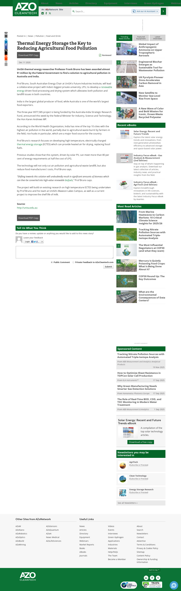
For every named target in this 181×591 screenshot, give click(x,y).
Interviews (113, 524)
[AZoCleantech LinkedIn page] (42, 13)
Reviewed (106, 55)
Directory (83, 524)
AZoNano (20, 520)
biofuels (69, 180)
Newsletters (142, 524)
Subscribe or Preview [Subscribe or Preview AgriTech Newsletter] (138, 455)
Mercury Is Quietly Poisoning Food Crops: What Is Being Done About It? (150, 260)
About (139, 516)
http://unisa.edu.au (27, 207)
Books (82, 538)
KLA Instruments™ (130, 375)
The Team (112, 546)
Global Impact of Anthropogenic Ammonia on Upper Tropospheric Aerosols (152, 48)
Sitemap (141, 542)
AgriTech (133, 452)
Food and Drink (53, 36)
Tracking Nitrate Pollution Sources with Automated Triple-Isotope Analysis (151, 229)
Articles (83, 520)
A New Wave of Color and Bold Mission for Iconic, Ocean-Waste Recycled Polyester (150, 110)
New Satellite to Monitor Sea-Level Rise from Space (152, 93)
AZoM (18, 516)
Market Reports (86, 535)
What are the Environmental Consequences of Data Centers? (150, 291)
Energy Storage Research (141, 480)
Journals (83, 546)
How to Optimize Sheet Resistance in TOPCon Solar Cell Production (137, 369)
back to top (154, 560)
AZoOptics (20, 527)
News (30, 36)
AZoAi (48, 524)
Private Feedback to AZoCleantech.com (94, 262)
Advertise (141, 531)
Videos (111, 516)
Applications (114, 531)
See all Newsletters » (127, 493)
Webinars (84, 531)
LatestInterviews (157, 37)
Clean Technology (137, 466)
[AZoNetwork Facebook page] (46, 13)
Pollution (39, 36)
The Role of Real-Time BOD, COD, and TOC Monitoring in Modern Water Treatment (139, 394)
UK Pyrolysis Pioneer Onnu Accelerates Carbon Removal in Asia (151, 78)
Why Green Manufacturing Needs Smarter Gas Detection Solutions (139, 382)
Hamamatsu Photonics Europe (136, 387)
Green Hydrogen (116, 527)
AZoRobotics (21, 524)
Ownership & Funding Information (147, 551)
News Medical (52, 527)
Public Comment (62, 262)
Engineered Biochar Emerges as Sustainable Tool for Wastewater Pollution (151, 63)
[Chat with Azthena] (174, 585)
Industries (113, 535)
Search (140, 520)
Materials (112, 538)
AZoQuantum (52, 520)
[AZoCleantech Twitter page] (50, 13)
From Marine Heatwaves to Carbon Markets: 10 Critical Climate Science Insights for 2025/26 (152, 213)
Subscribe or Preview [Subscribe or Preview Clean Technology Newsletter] (138, 469)
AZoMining (21, 535)
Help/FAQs (113, 542)
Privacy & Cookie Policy (147, 538)
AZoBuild (20, 531)
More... (162, 3)
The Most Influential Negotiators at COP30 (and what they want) (150, 243)
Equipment (84, 527)
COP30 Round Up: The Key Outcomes (150, 273)
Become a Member (117, 549)
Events (111, 520)
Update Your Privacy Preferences (37, 587)
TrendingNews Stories (124, 37)
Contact (140, 527)
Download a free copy (140, 432)
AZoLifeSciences (53, 531)
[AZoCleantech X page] (158, 568)
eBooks (82, 542)
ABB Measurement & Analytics (136, 399)
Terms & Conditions (146, 535)
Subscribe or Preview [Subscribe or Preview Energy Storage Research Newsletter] (138, 482)
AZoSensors (51, 516)
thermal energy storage (29, 144)
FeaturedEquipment (141, 37)
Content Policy (143, 546)
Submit (108, 266)
